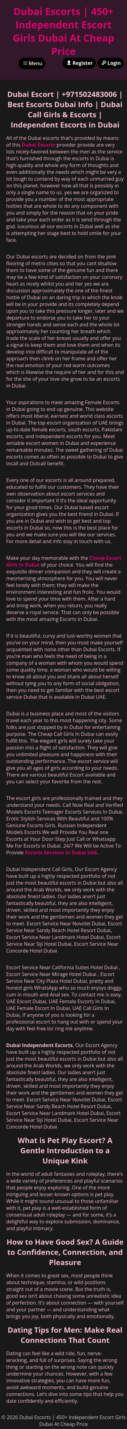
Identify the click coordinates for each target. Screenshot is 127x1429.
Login (110, 63)
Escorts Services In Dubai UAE (61, 852)
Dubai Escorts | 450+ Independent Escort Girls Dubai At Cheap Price (63, 31)
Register (79, 63)
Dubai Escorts (38, 144)
